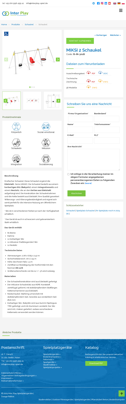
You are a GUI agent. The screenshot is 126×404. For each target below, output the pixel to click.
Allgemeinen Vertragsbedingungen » (19, 375)
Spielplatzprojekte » (52, 367)
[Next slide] (58, 59)
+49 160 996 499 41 (15, 3)
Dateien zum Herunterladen (85, 64)
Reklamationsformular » (12, 381)
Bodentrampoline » (52, 357)
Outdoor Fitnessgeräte (62, 399)
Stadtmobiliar (45, 399)
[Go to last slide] (5, 101)
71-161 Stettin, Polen (10, 357)
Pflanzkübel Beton (99, 399)
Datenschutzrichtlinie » (11, 373)
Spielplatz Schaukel (85, 211)
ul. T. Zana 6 (7, 354)
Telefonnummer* (102, 124)
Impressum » (7, 378)
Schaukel (29, 24)
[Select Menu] (120, 11)
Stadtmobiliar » (50, 365)
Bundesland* (100, 113)
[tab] (30, 87)
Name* (70, 124)
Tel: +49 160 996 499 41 (12, 361)
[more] (88, 183)
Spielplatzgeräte (82, 399)
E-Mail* (70, 135)
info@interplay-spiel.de (37, 3)
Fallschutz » (48, 359)
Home (4, 24)
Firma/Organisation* (78, 113)
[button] (11, 101)
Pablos (11, 396)
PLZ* (96, 135)
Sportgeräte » (49, 362)
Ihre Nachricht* (74, 146)
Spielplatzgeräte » (51, 354)
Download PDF (96, 363)
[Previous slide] (6, 59)
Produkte (16, 24)
